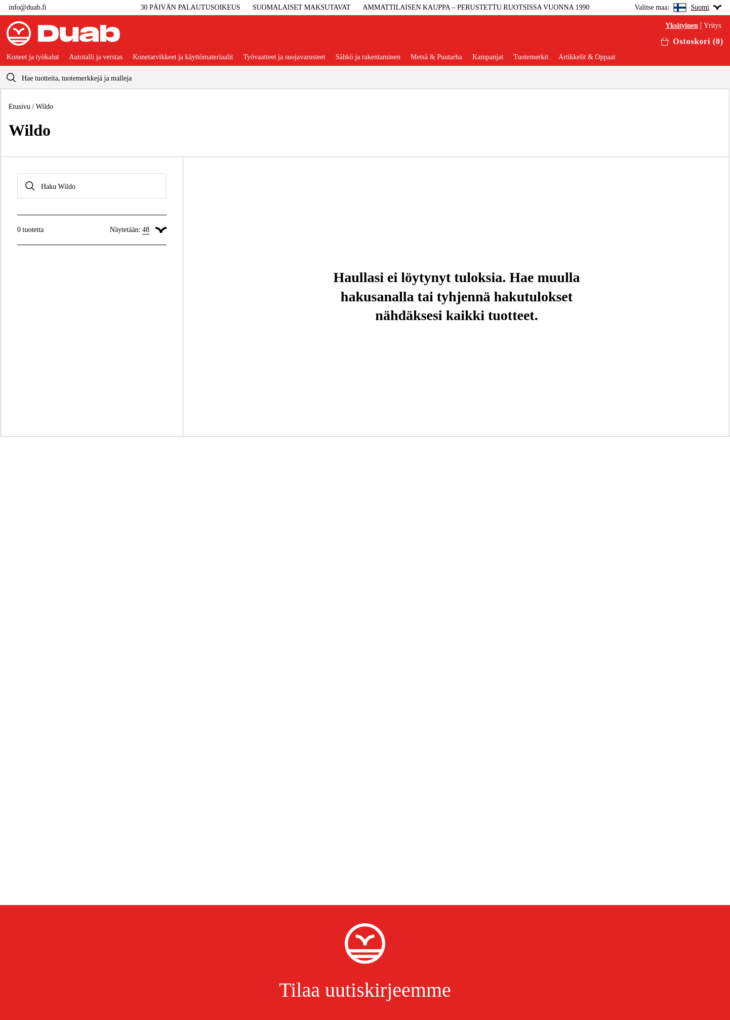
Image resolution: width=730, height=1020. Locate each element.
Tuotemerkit (530, 57)
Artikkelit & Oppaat (587, 57)
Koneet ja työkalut (33, 57)
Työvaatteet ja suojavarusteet (284, 57)
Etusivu (19, 106)
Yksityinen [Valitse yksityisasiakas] (681, 25)
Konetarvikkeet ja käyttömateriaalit (183, 57)
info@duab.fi (28, 7)
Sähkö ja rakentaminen (368, 57)
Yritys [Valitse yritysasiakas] (712, 25)
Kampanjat (487, 57)
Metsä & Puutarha (436, 57)
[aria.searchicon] (11, 77)
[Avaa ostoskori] (692, 41)
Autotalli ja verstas (96, 57)
